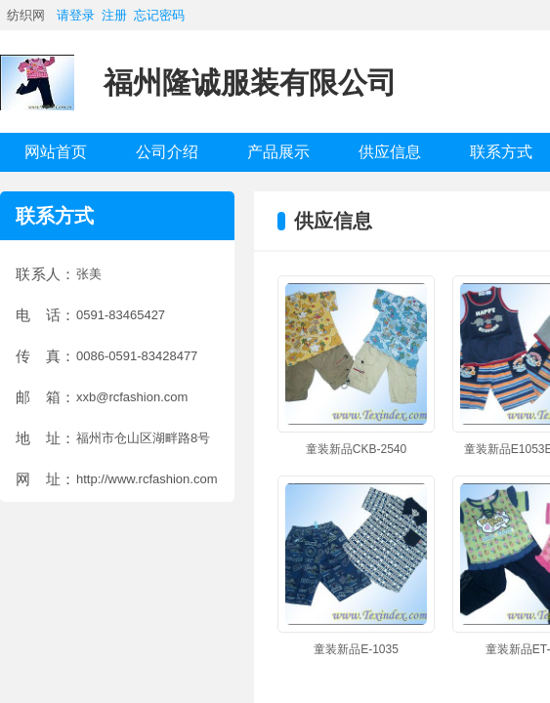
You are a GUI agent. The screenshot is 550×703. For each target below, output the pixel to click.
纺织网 (26, 15)
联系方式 (501, 152)
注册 (114, 15)
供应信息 (390, 152)
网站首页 (55, 152)
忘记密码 (159, 15)
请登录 (76, 15)
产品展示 (278, 152)
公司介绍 (167, 152)
